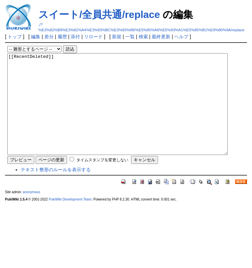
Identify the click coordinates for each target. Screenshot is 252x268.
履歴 (62, 36)
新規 (116, 36)
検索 (143, 36)
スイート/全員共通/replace (99, 14)
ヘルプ (181, 36)
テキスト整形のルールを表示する (56, 189)
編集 (35, 36)
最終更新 (161, 36)
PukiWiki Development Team (70, 219)
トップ (15, 36)
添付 (75, 36)
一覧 (130, 36)
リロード (93, 36)
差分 (49, 36)
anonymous (31, 212)
